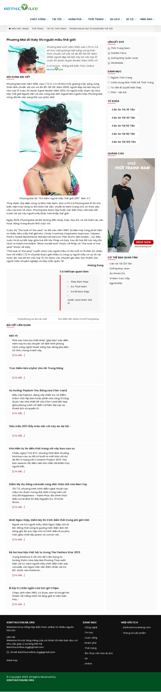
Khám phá (90, 643)
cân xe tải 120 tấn (121, 264)
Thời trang (37, 29)
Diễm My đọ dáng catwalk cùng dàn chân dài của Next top (48, 484)
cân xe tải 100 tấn (124, 142)
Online (88, 664)
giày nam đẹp (79, 282)
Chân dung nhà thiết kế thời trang (132, 82)
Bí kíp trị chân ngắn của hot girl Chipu (34, 588)
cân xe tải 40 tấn (123, 118)
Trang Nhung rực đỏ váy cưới (32, 319)
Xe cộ (130, 19)
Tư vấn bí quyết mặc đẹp (126, 87)
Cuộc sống (91, 638)
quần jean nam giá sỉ (80, 302)
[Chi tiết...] (18, 355)
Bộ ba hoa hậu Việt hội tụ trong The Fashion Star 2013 (44, 552)
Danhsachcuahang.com (137, 628)
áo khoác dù (117, 273)
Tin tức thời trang (56, 29)
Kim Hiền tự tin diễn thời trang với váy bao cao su (42, 448)
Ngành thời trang (121, 78)
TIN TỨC (57, 19)
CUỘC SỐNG (38, 19)
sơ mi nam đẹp (80, 291)
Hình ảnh (146, 19)
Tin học (89, 633)
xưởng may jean (120, 268)
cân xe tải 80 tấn (123, 134)
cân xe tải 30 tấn (123, 110)
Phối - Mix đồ (119, 92)
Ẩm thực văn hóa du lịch (99, 654)
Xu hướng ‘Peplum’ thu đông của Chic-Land (38, 390)
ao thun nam (79, 286)
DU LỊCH (115, 19)
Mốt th (13, 336)
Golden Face (118, 53)
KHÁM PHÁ (75, 19)
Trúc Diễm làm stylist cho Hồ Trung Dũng (78, 319)
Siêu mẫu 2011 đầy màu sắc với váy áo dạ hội (39, 426)
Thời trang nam (120, 48)
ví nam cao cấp (120, 278)
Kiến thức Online (18, 29)
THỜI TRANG (96, 19)
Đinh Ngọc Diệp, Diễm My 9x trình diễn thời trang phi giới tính (49, 520)
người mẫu (116, 283)
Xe (86, 659)
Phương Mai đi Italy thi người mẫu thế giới (91, 29)
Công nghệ (91, 628)
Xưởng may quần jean (124, 58)
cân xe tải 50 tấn (123, 126)
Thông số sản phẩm (134, 633)
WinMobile (117, 63)
